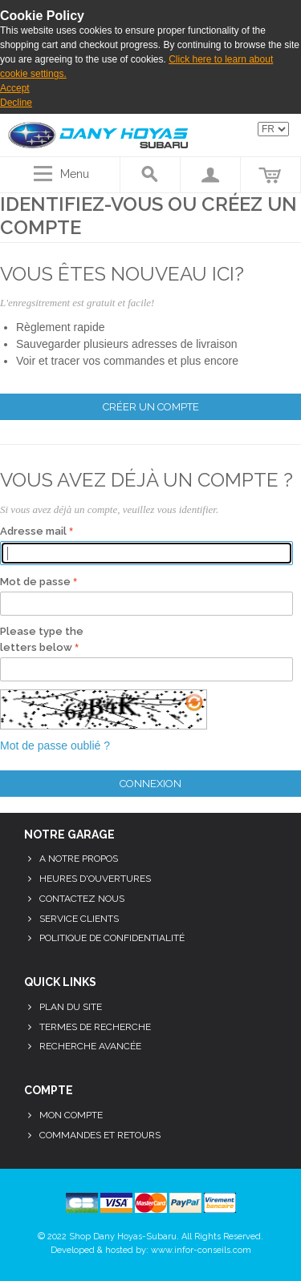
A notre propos (78, 858)
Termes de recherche (95, 1026)
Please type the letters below (41, 639)
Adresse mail (33, 531)
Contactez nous (81, 898)
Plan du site (70, 1006)
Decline (16, 102)
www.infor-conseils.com (201, 1250)
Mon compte (71, 1115)
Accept (15, 88)
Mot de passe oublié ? (55, 745)
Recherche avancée (90, 1046)
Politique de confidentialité (112, 938)
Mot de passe (35, 582)
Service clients (79, 918)
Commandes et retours (100, 1135)
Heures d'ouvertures (95, 878)
